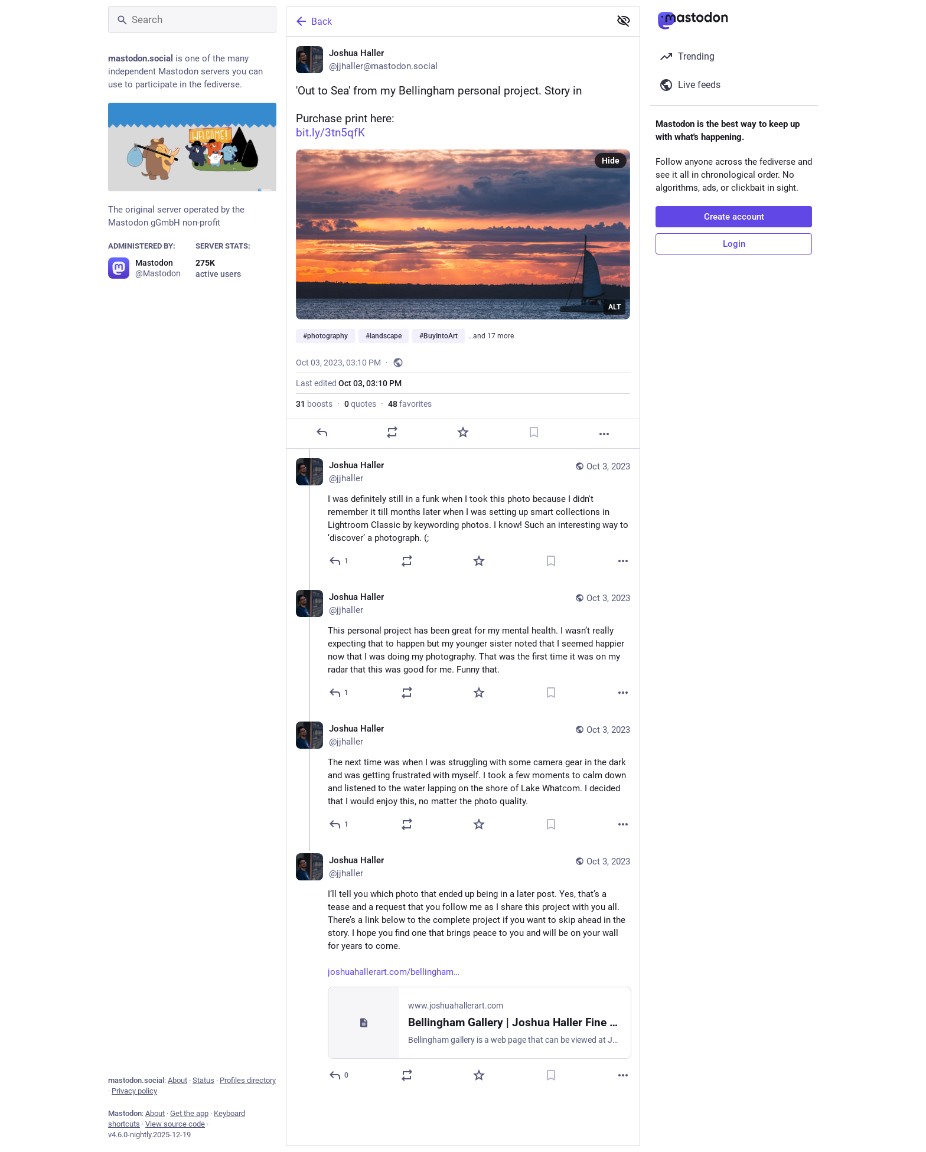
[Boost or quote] (392, 432)
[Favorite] (463, 432)
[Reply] (322, 432)
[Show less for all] (624, 20)
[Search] (192, 19)
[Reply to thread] (339, 561)
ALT (614, 307)
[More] (604, 434)
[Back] (447, 21)
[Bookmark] (534, 432)
